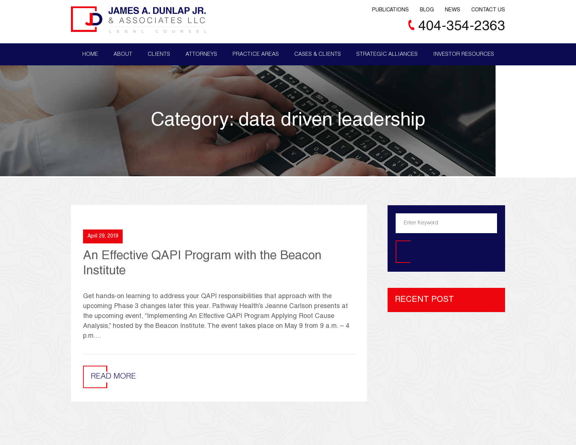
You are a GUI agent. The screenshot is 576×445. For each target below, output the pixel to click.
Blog (427, 10)
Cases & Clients (317, 54)
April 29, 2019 (102, 236)
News (452, 10)
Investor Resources (463, 54)
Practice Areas (256, 54)
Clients (159, 54)
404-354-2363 (461, 27)
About (123, 54)
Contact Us (488, 10)
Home (90, 54)
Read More (113, 377)
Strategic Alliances (387, 54)
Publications (390, 10)
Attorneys (201, 54)
